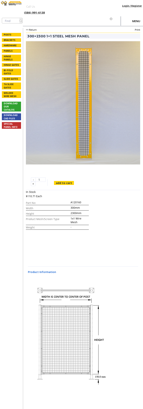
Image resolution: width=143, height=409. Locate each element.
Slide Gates (11, 78)
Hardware (10, 45)
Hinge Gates (11, 65)
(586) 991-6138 (34, 12)
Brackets (9, 40)
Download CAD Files (11, 117)
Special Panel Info (11, 125)
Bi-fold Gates (8, 72)
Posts (7, 34)
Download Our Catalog (11, 106)
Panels (8, 50)
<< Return (31, 29)
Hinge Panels (8, 58)
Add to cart (64, 183)
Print (137, 29)
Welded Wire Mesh (10, 94)
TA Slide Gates (9, 86)
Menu (136, 21)
